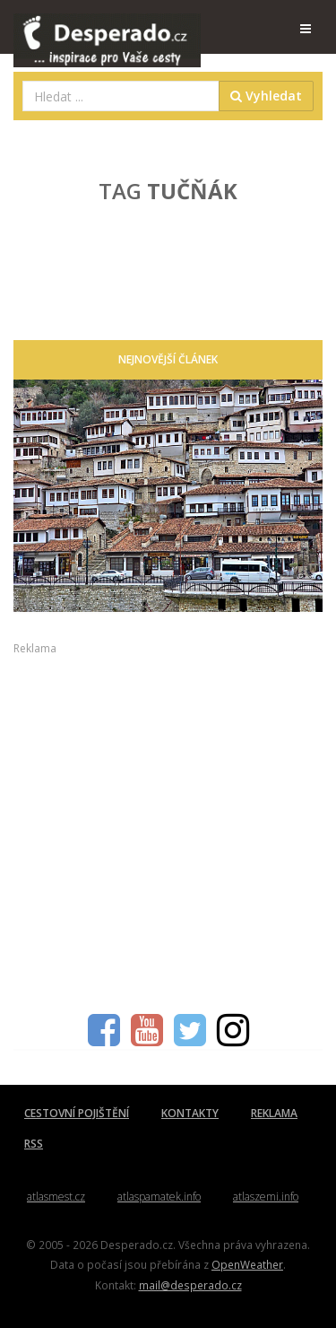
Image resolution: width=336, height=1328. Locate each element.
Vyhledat (266, 95)
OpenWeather (247, 1264)
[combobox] (121, 96)
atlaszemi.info (265, 1196)
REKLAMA (274, 1113)
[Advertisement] (168, 825)
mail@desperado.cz (190, 1285)
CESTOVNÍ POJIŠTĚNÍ (76, 1113)
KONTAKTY (190, 1113)
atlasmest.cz (56, 1196)
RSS (33, 1143)
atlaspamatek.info (159, 1196)
